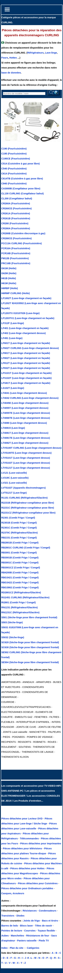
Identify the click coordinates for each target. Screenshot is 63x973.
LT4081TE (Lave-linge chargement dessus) (25, 438)
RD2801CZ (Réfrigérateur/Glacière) (21, 592)
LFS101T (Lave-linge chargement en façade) (26, 373)
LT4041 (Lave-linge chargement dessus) (24, 393)
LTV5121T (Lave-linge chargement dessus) (25, 467)
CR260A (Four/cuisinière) (15, 203)
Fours (4, 57)
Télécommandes (29, 838)
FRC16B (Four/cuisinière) (15, 263)
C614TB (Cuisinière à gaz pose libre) (22, 178)
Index (4, 948)
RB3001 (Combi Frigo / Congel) (19, 552)
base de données (11, 72)
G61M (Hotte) (8, 268)
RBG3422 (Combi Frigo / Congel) (20, 582)
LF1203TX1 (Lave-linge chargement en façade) (27, 318)
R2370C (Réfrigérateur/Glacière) (19, 532)
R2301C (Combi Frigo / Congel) (19, 527)
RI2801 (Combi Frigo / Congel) (18, 602)
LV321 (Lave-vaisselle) (14, 482)
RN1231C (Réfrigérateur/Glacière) (20, 612)
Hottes (13, 57)
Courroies (30, 930)
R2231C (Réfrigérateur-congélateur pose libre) (27, 507)
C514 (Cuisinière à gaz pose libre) (20, 163)
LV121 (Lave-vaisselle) (14, 472)
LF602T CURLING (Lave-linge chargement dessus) (30, 348)
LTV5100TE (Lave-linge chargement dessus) (26, 453)
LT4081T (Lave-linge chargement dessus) (24, 433)
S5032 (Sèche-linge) (12, 637)
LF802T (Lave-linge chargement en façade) (25, 358)
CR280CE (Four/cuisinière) (16, 238)
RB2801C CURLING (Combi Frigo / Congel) (25, 547)
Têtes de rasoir (43, 925)
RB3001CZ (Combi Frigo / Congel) (20, 567)
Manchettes (17, 935)
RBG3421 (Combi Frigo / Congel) (20, 577)
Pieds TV (44, 940)
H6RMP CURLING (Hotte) (15, 293)
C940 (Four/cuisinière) (14, 183)
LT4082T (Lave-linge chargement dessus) (24, 443)
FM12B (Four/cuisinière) (15, 258)
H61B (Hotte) (8, 278)
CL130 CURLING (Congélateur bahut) (22, 193)
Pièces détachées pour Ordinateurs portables (27, 888)
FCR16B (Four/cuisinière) (15, 253)
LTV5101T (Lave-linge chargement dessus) (25, 457)
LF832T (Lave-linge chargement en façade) (25, 368)
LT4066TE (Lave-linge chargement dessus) (25, 418)
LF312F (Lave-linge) (12, 323)
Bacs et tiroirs (50, 920)
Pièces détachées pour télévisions (23, 848)
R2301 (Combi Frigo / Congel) (18, 517)
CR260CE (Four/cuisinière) (16, 208)
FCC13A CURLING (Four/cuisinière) (21, 243)
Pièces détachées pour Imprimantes (40, 843)
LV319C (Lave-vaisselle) (15, 477)
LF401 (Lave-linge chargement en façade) (24, 328)
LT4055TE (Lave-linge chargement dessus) (25, 413)
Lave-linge (51, 52)
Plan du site (16, 948)
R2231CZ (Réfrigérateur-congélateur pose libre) (28, 512)
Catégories (33, 948)
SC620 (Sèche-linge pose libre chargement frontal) (30, 642)
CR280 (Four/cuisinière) (14, 223)
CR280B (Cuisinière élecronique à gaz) (23, 233)
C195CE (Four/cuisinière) (15, 158)
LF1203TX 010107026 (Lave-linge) (20, 313)
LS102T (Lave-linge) (12, 388)
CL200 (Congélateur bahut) (16, 198)
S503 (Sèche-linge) (12, 622)
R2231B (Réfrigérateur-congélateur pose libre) (27, 502)
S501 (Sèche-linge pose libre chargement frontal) (29, 617)
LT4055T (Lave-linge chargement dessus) (24, 408)
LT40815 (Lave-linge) (13, 428)
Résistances (30, 910)
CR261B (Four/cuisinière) (15, 218)
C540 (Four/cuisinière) (14, 168)
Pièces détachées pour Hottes (27, 868)
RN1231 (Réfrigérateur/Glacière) (19, 607)
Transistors (8, 915)
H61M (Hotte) (8, 283)
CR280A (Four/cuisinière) (15, 228)
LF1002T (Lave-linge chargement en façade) (26, 298)
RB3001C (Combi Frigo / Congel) (19, 562)
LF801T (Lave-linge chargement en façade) (25, 353)
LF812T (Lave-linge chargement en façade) (25, 363)
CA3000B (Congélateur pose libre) (20, 188)
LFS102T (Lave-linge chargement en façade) (26, 378)
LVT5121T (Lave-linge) (14, 492)
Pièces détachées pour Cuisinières (38, 883)
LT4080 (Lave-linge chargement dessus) (24, 423)
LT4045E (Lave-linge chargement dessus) (24, 403)
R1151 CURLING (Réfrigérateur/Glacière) (24, 497)
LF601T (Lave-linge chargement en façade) (25, 343)
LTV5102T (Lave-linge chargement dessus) (25, 462)
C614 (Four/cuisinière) (14, 173)
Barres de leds (9, 925)
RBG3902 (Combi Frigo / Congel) (20, 587)
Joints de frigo (31, 920)
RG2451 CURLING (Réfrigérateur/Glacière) (25, 597)
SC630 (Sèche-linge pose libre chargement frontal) (30, 647)
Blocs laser (26, 925)
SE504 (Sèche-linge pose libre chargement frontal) (30, 662)
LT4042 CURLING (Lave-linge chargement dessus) (29, 398)
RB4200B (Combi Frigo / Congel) (19, 572)
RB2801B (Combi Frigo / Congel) (19, 542)
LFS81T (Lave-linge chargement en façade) (25, 383)
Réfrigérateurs (35, 52)
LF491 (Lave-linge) (11, 338)
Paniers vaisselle (27, 940)
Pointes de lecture (11, 930)
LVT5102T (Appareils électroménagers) (23, 487)
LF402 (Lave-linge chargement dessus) (23, 333)
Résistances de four (37, 935)
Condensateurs (48, 910)
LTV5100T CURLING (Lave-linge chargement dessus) (31, 448)
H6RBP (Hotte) (9, 288)
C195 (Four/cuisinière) (14, 153)
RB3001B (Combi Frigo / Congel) (19, 557)
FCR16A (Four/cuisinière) (15, 248)
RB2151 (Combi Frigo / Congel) (19, 537)
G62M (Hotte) (8, 273)
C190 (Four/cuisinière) (14, 148)
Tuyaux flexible (46, 930)
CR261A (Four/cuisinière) (15, 213)
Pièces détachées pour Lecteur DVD (22, 818)
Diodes (20, 915)
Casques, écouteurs (12, 893)
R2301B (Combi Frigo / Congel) (19, 522)
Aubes (5, 935)
